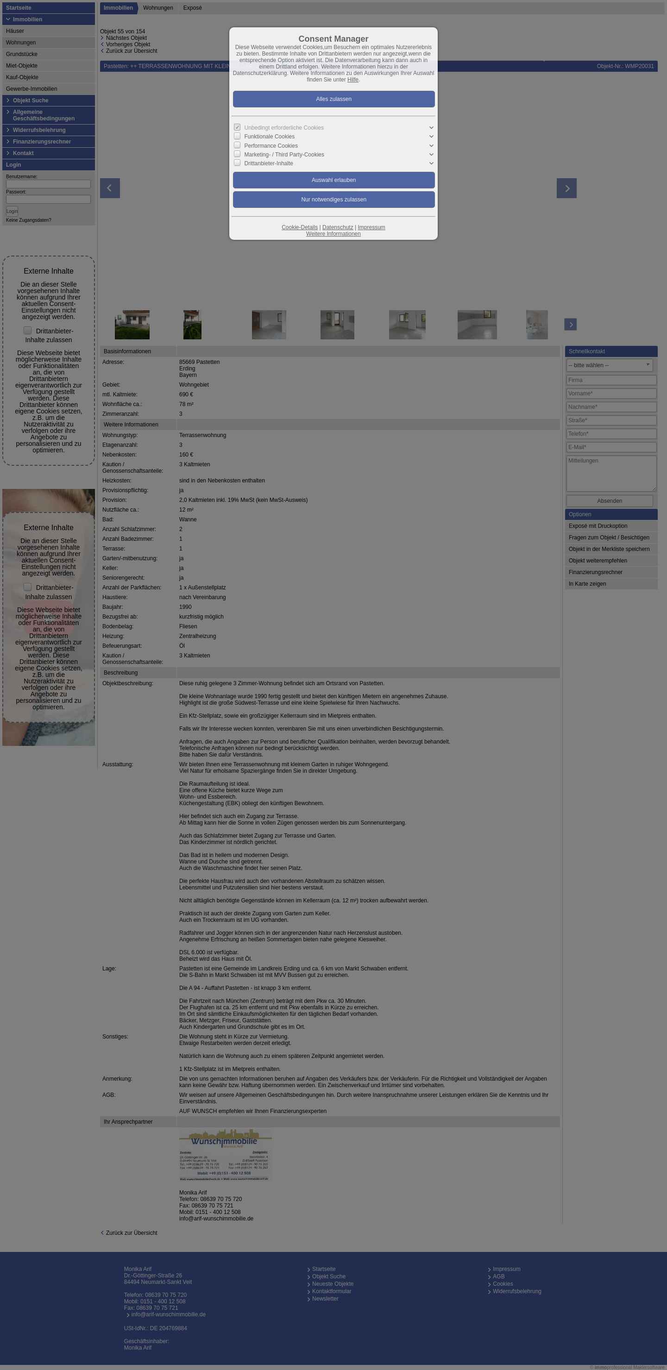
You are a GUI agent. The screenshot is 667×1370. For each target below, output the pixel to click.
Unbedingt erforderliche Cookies (284, 128)
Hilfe (353, 79)
